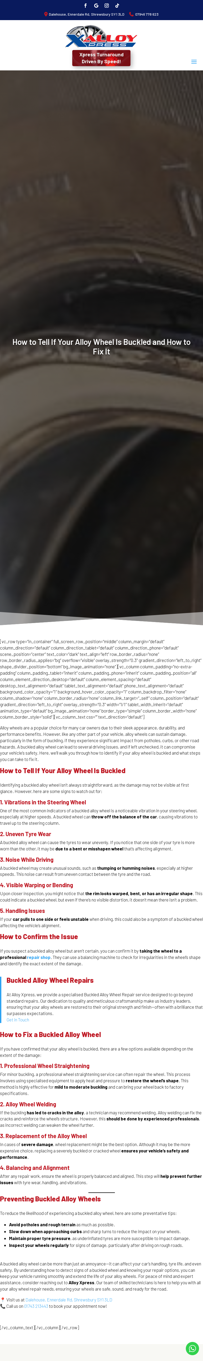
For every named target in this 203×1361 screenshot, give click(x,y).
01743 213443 (36, 1306)
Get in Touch (18, 1019)
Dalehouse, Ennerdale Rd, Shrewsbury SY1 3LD (86, 14)
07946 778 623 (147, 14)
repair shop (39, 957)
